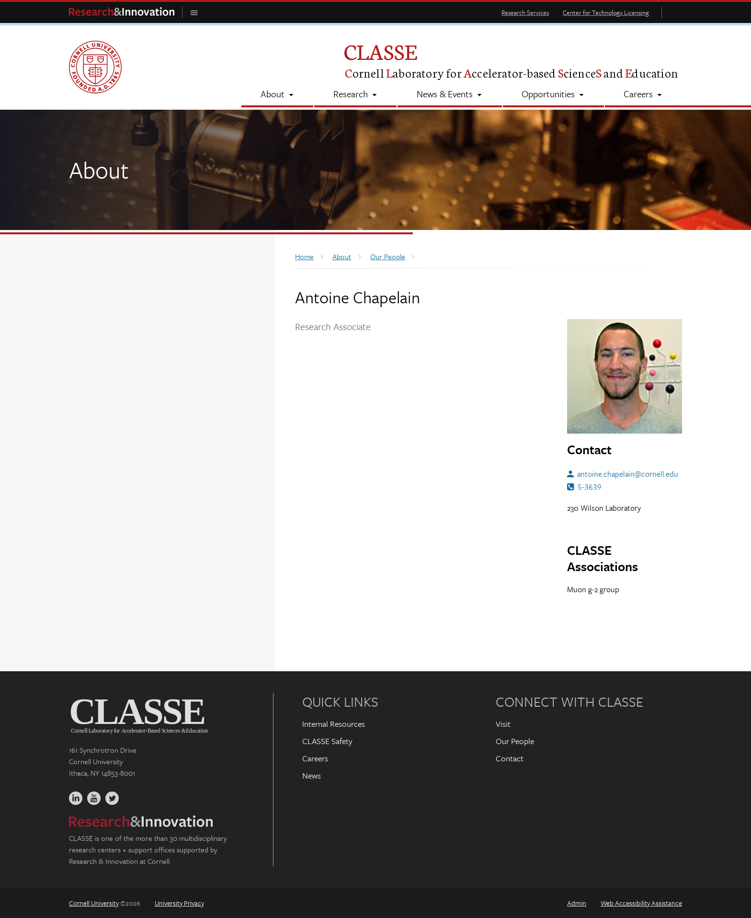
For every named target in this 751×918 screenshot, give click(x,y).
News (311, 775)
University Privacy (179, 903)
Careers (315, 758)
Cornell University (94, 903)
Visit (503, 724)
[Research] (355, 94)
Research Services (525, 12)
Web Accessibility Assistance (641, 903)
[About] (277, 94)
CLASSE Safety (327, 741)
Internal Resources (333, 724)
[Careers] (643, 94)
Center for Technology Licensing (606, 12)
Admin (576, 903)
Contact (509, 758)
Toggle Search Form (674, 12)
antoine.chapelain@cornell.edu (627, 474)
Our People (515, 741)
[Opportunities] (553, 94)
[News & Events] (449, 94)
